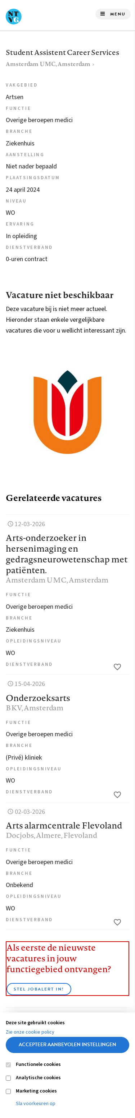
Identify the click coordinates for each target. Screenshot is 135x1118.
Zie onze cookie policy (30, 1032)
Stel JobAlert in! (39, 989)
